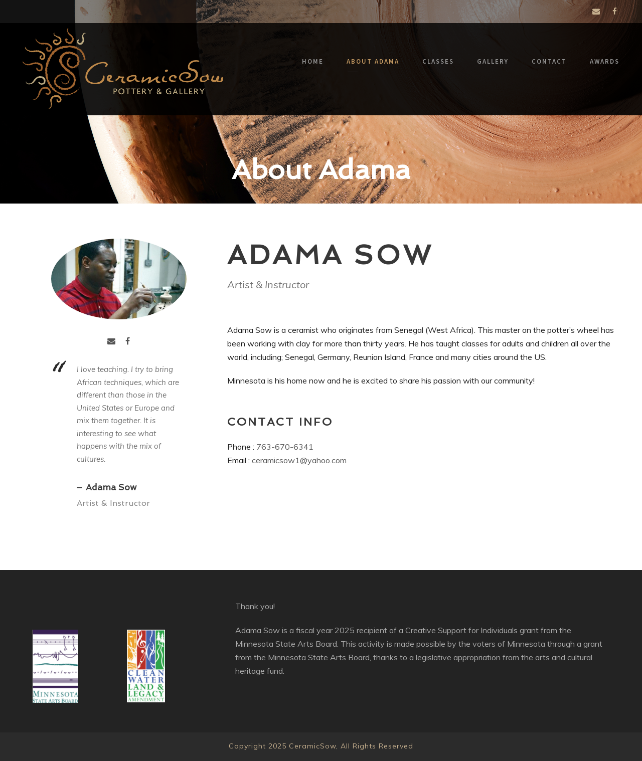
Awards (604, 61)
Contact (549, 61)
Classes (438, 61)
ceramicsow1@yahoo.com (299, 459)
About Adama (373, 61)
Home (313, 61)
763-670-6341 (284, 446)
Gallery (493, 61)
